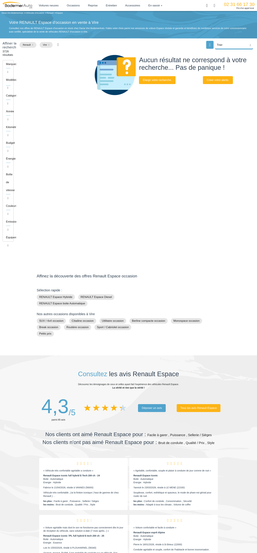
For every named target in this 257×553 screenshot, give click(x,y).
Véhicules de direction (153, 519)
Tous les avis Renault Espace (198, 298)
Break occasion (48, 218)
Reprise (104, 5)
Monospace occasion (186, 211)
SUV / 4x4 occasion (51, 211)
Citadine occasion (83, 211)
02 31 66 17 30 (239, 4)
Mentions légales (152, 539)
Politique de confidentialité (183, 539)
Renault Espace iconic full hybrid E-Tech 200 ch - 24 (71, 366)
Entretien (122, 5)
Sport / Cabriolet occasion (113, 218)
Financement (107, 519)
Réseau (105, 514)
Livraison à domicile (194, 519)
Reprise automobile (194, 514)
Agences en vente (193, 529)
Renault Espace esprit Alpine (149, 423)
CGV (200, 539)
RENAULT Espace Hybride (55, 187)
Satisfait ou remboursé (195, 509)
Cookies (165, 539)
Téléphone (60, 510)
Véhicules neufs (150, 524)
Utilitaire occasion (113, 211)
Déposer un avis (152, 298)
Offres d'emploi (108, 524)
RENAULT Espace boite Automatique (62, 194)
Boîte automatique (151, 514)
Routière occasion (77, 218)
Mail (42, 510)
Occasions (84, 5)
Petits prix (45, 224)
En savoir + (167, 5)
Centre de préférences (131, 539)
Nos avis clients (46, 516)
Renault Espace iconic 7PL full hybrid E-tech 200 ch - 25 (73, 426)
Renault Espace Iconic (145, 366)
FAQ (103, 529)
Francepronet (69, 539)
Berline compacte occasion (148, 211)
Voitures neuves (60, 5)
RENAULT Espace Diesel (96, 187)
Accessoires (144, 5)
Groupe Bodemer (110, 509)
